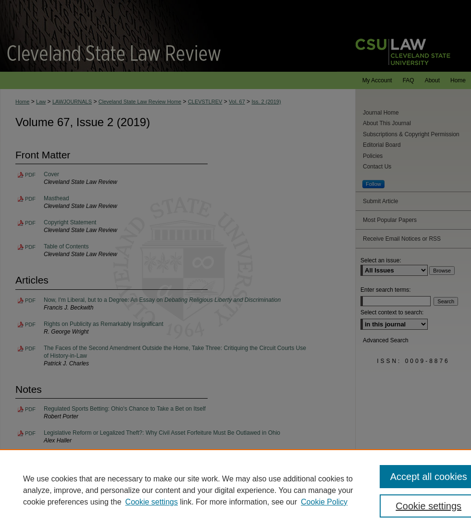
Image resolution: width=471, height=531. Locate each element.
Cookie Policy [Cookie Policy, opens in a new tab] (324, 502)
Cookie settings (151, 502)
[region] (235, 490)
